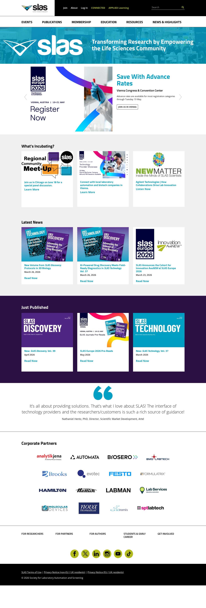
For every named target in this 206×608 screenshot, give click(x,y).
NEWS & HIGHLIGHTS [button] (167, 22)
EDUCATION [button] (109, 22)
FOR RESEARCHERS (32, 533)
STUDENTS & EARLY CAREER (135, 535)
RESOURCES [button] (134, 22)
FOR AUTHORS (98, 533)
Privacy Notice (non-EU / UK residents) (64, 595)
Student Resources (135, 544)
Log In (84, 7)
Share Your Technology (97, 547)
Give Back (164, 545)
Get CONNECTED (168, 558)
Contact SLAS (166, 562)
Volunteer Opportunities (166, 551)
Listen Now (143, 189)
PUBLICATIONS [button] (52, 22)
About (74, 7)
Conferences (29, 554)
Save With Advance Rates (143, 79)
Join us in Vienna (127, 107)
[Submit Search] (183, 7)
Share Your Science (101, 541)
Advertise (61, 553)
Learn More (31, 189)
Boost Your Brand (66, 541)
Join (65, 7)
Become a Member (135, 549)
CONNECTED (98, 7)
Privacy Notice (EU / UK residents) (106, 595)
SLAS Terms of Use (31, 595)
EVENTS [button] (26, 22)
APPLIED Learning (119, 7)
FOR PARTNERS (64, 533)
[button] (25, 112)
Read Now (30, 278)
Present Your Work (101, 553)
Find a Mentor (132, 562)
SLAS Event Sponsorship (63, 547)
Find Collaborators (32, 541)
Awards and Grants (135, 553)
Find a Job (130, 557)
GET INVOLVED (166, 533)
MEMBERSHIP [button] (81, 22)
